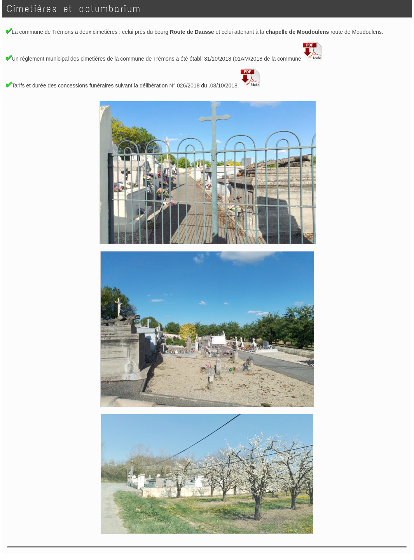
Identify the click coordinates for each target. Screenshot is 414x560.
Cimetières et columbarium (77, 9)
